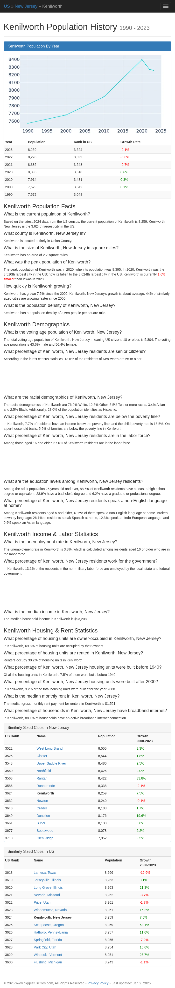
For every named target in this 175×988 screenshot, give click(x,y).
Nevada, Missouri (47, 895)
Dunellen (43, 816)
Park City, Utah (45, 947)
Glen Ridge (44, 838)
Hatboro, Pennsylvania (51, 932)
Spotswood (44, 831)
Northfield (43, 771)
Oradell (41, 808)
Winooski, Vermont (48, 955)
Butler (40, 823)
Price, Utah (42, 902)
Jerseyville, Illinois (47, 880)
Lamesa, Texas (45, 872)
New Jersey (26, 6)
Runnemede (45, 786)
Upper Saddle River (51, 763)
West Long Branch (50, 748)
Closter (41, 756)
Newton (42, 801)
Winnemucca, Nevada (50, 910)
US (7, 6)
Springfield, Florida (48, 940)
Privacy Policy (97, 983)
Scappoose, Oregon (49, 925)
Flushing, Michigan (48, 962)
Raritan (41, 778)
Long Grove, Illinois (48, 887)
